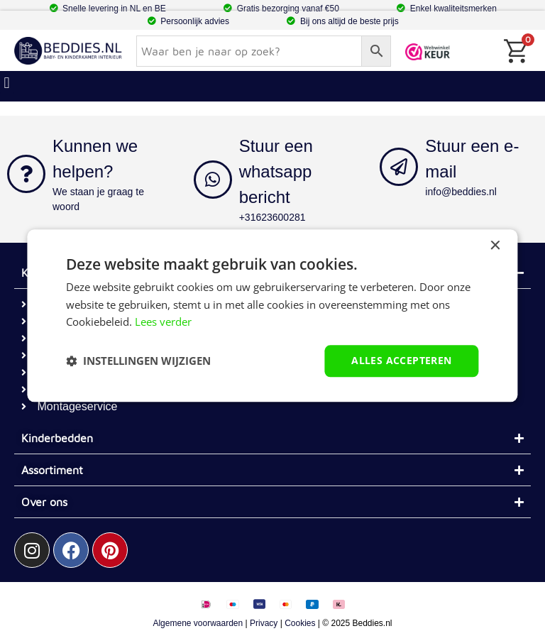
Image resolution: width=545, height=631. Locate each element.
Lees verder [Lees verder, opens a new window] (163, 322)
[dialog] (272, 315)
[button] (138, 361)
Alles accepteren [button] (401, 360)
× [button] (495, 246)
